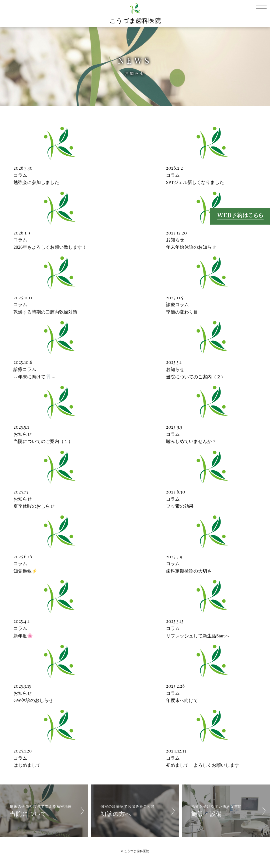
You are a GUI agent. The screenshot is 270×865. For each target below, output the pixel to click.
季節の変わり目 (182, 312)
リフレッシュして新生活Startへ (197, 635)
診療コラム (177, 304)
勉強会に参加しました (36, 182)
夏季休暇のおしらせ (34, 506)
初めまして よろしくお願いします (202, 765)
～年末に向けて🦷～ (34, 376)
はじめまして (27, 765)
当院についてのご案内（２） (195, 376)
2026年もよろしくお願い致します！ (50, 247)
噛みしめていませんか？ (191, 441)
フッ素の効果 (179, 506)
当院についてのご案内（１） (43, 441)
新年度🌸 (23, 635)
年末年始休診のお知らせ (191, 247)
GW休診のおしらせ (33, 700)
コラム (20, 175)
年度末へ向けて (182, 700)
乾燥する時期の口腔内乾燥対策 (45, 312)
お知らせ (175, 239)
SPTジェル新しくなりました (195, 182)
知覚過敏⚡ (25, 571)
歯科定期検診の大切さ (189, 571)
